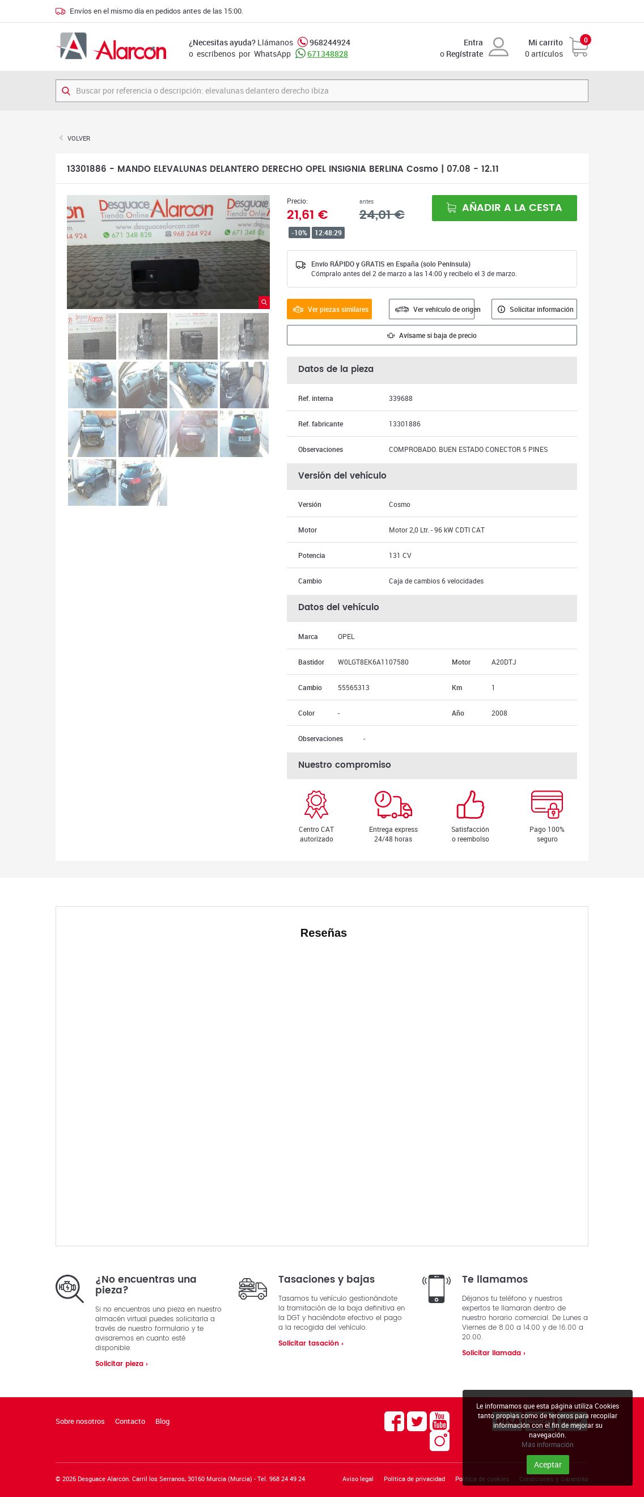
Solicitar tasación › (311, 1343)
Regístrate (464, 53)
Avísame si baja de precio (432, 335)
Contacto (130, 1421)
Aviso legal (358, 1478)
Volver (78, 138)
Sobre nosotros (80, 1421)
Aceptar (548, 1464)
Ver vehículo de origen (434, 309)
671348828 (327, 53)
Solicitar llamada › (494, 1353)
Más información (548, 1444)
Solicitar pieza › (121, 1364)
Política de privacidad (414, 1478)
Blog (162, 1421)
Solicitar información (536, 309)
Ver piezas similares (330, 309)
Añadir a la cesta (504, 208)
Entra (473, 42)
